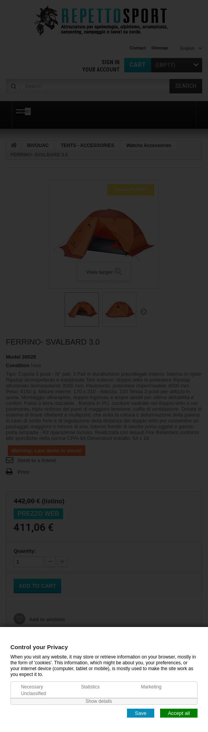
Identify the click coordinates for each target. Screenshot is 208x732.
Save (140, 713)
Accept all (179, 713)
